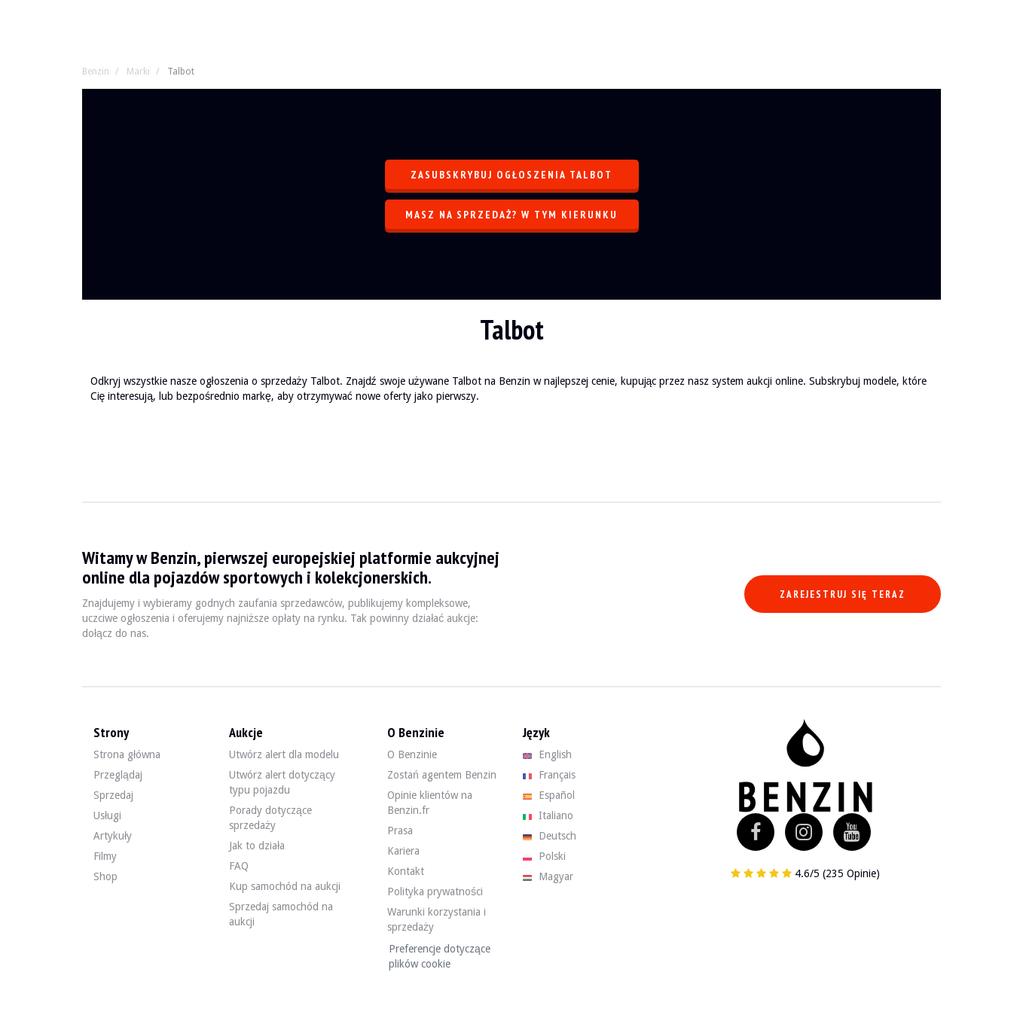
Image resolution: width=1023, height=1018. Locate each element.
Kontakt (405, 871)
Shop (105, 876)
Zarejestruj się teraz (842, 594)
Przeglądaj (117, 775)
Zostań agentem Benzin (441, 775)
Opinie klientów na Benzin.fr (429, 802)
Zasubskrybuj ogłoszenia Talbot (511, 174)
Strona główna (126, 754)
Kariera (403, 851)
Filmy (105, 856)
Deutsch (549, 836)
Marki (138, 71)
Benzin (95, 71)
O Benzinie (412, 754)
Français (549, 775)
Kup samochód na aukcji (284, 886)
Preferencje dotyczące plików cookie (439, 956)
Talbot (180, 71)
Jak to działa (257, 846)
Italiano (548, 815)
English (547, 754)
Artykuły (112, 836)
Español (549, 795)
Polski (544, 856)
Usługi (107, 815)
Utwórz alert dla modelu (284, 754)
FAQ (239, 866)
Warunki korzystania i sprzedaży (436, 919)
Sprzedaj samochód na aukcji (281, 914)
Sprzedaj (113, 795)
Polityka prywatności (435, 891)
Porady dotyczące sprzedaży (270, 817)
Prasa (400, 830)
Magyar (548, 876)
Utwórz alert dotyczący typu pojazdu (282, 782)
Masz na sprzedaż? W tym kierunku (511, 214)
